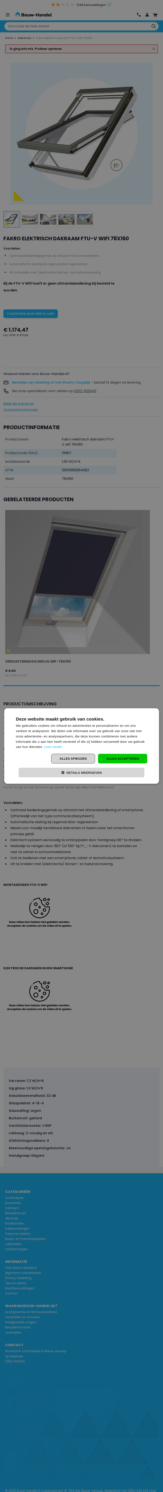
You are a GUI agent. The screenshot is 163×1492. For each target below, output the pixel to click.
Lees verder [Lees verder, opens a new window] (53, 747)
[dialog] (81, 746)
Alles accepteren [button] (122, 758)
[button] (81, 772)
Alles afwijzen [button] (73, 758)
